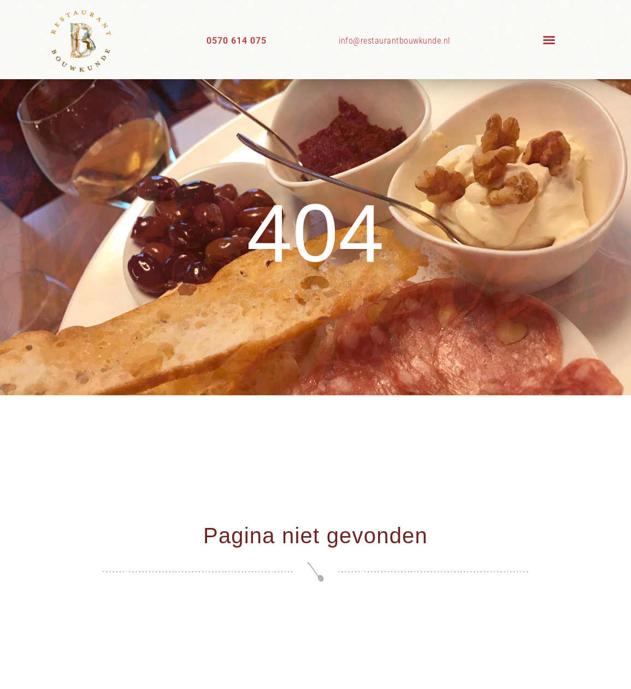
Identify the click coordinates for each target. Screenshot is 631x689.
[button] (549, 40)
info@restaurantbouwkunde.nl (394, 40)
